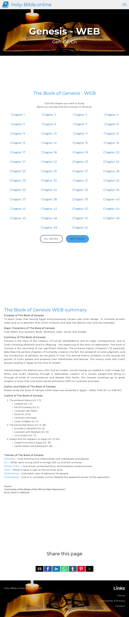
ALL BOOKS (51, 239)
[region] (64, 74)
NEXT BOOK (77, 239)
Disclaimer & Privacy (112, 600)
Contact (120, 606)
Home (121, 595)
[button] (39, 569)
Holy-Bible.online (31, 4)
